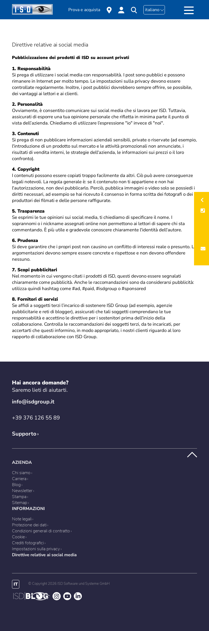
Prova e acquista (84, 10)
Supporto (24, 433)
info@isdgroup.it (33, 401)
